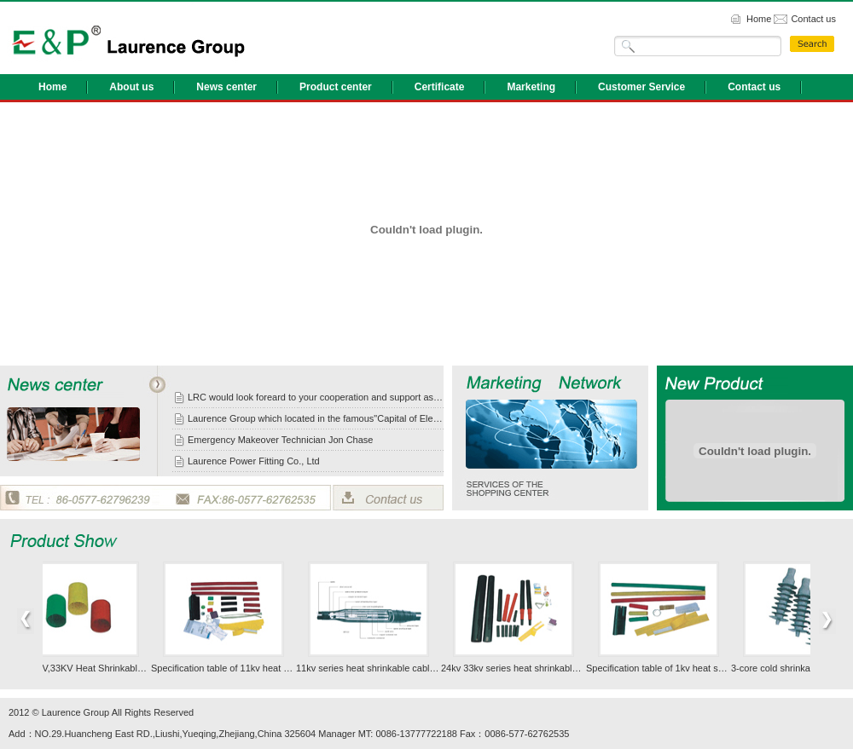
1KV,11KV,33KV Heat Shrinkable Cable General (108, 668)
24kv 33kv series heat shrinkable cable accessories (550, 668)
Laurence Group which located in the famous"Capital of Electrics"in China (316, 418)
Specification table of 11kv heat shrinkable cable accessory (276, 668)
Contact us (813, 19)
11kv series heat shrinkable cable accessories (394, 668)
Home (758, 19)
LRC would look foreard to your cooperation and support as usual (316, 397)
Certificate (440, 87)
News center (226, 87)
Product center (335, 87)
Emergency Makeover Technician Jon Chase (280, 440)
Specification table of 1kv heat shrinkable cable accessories (712, 668)
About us (131, 87)
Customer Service (641, 87)
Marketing (531, 87)
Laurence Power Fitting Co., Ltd (254, 461)
